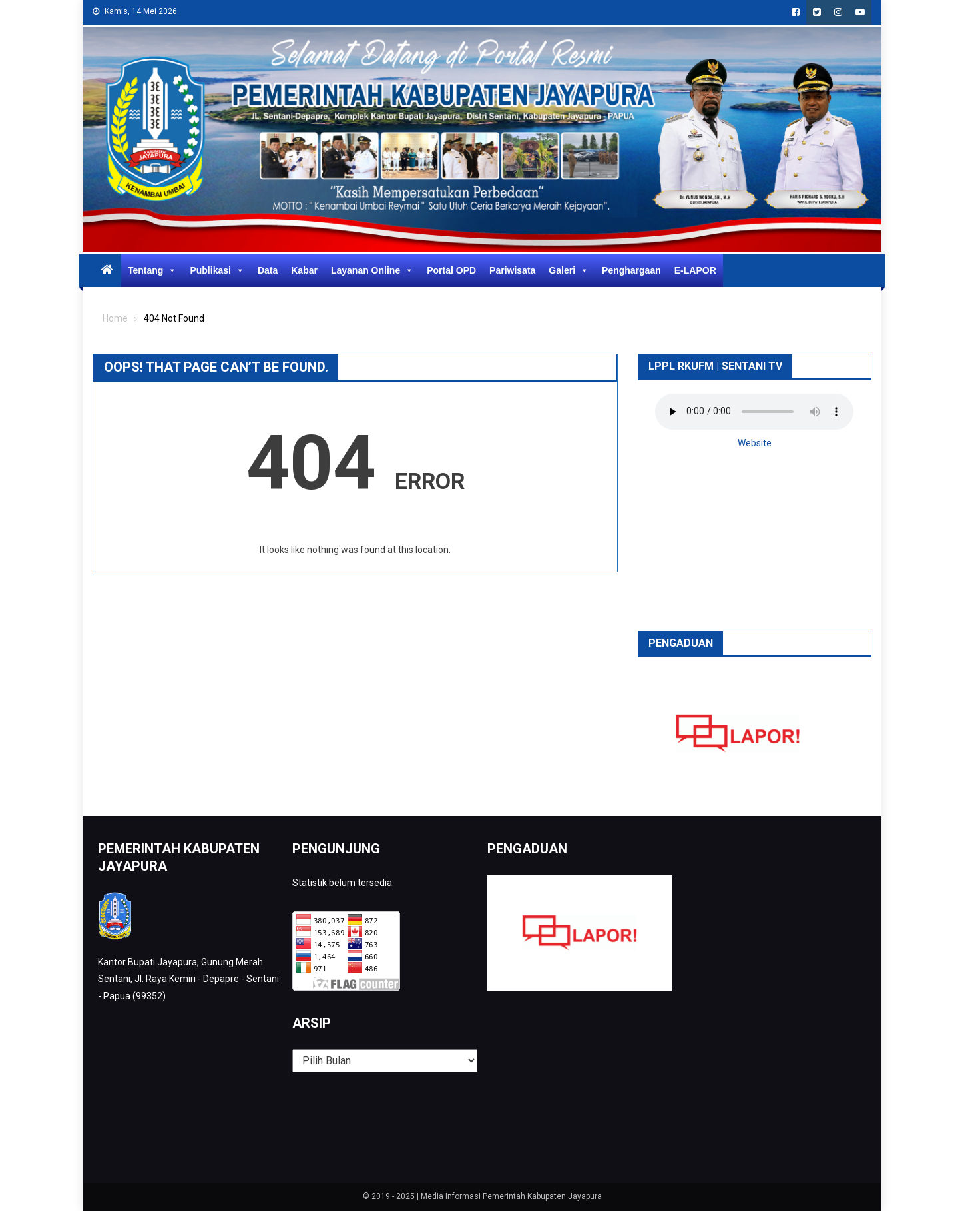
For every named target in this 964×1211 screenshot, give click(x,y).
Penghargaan (631, 270)
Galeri (569, 270)
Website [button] (755, 443)
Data (268, 270)
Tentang (152, 270)
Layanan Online (372, 270)
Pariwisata (512, 270)
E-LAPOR (695, 270)
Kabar (304, 270)
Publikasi (217, 270)
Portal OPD (451, 270)
